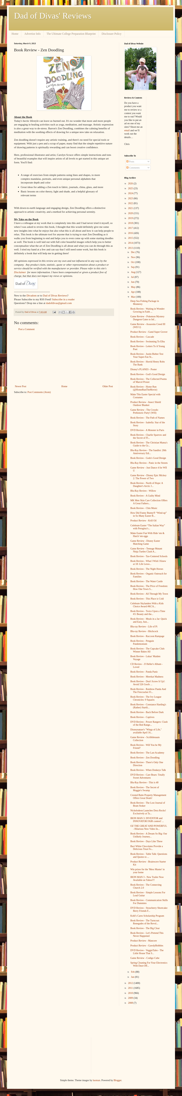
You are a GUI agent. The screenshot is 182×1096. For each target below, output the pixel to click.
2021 (131, 208)
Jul (132, 277)
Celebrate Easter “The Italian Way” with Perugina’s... (147, 527)
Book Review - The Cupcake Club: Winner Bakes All (147, 650)
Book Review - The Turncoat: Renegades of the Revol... (145, 922)
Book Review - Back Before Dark (147, 712)
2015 (131, 238)
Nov (133, 257)
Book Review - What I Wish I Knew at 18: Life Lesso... (148, 562)
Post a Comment (26, 329)
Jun (133, 282)
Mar (133, 297)
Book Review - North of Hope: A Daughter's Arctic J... (146, 484)
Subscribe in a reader (63, 299)
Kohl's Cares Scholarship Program (147, 916)
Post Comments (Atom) (39, 392)
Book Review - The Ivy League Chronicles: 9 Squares (145, 698)
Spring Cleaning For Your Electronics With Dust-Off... (148, 964)
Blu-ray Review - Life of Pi (143, 626)
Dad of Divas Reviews (55, 295)
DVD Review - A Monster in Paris (147, 430)
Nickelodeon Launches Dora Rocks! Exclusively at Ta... (148, 812)
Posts (130, 161)
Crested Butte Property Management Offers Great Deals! (148, 796)
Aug (133, 272)
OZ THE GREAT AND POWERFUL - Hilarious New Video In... (148, 827)
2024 (131, 193)
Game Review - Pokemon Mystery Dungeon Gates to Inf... (147, 318)
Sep (133, 267)
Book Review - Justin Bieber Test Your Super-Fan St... (146, 355)
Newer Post (20, 386)
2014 (131, 243)
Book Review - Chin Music (143, 508)
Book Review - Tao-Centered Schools (148, 556)
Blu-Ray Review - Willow (143, 490)
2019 (131, 218)
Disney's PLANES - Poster (143, 369)
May (133, 287)
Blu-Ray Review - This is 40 (144, 782)
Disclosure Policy (111, 33)
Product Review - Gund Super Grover (148, 332)
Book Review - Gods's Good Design (148, 458)
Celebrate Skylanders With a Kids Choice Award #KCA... (147, 605)
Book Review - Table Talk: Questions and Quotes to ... (148, 855)
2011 (131, 988)
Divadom (31, 295)
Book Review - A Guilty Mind (145, 495)
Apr (133, 292)
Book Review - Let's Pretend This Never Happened (146, 934)
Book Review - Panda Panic (144, 671)
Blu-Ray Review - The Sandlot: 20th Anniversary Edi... (148, 452)
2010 (131, 993)
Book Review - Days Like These (146, 841)
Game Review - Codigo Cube (144, 958)
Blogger (117, 1080)
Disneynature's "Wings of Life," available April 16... (146, 731)
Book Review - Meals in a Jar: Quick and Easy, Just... (148, 620)
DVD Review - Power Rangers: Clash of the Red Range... (149, 723)
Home (15, 33)
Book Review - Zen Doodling (144, 757)
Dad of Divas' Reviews (52, 15)
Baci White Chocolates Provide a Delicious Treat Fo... (146, 848)
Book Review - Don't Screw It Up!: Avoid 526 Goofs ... (147, 683)
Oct (133, 262)
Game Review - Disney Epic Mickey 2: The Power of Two (148, 477)
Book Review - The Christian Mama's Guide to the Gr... (148, 444)
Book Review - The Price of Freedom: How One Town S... (149, 587)
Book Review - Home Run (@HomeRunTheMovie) (143, 388)
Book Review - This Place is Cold (147, 598)
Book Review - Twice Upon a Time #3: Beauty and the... (147, 612)
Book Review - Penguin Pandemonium (142, 642)
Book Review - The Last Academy (147, 752)
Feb (133, 972)
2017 (131, 228)
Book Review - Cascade (142, 336)
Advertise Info (32, 33)
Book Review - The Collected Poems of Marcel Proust (148, 380)
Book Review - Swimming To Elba (147, 341)
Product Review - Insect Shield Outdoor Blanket (145, 403)
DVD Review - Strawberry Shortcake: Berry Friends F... (149, 909)
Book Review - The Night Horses (146, 569)
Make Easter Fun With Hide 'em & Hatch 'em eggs (147, 534)
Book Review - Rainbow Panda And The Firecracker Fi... (148, 690)
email (127, 130)
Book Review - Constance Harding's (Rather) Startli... (148, 706)
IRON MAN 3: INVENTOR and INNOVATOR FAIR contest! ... (147, 820)
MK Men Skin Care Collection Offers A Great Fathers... (148, 502)
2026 (131, 183)
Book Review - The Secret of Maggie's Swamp (144, 789)
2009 (131, 998)
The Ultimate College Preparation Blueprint (71, 33)
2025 (131, 188)
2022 (131, 203)
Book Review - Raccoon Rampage (147, 636)
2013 (131, 248)
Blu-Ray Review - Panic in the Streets (149, 463)
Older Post (108, 386)
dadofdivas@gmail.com (59, 303)
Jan (133, 977)
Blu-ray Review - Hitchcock (144, 631)
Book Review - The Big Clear (145, 928)
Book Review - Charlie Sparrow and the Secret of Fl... (148, 436)
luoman (96, 1080)
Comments (133, 167)
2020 (131, 213)
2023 (131, 198)
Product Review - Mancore (143, 940)
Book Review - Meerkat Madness (146, 676)
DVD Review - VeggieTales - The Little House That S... (146, 952)
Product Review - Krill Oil (143, 520)
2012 (131, 983)
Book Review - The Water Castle (146, 581)
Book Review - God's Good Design (147, 374)
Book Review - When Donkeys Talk (148, 770)
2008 (131, 1003)
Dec (133, 252)
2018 (131, 223)
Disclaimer (20, 272)
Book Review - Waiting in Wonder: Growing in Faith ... (147, 310)
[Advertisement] (64, 358)
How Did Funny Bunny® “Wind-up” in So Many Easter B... (148, 514)
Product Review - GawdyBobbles (146, 945)
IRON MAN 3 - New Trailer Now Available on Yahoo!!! (147, 878)
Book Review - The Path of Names (147, 417)
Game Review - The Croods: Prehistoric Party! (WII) (144, 411)
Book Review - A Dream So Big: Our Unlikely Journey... (148, 835)
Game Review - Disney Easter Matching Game (145, 542)
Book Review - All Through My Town (149, 593)
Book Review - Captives (142, 717)
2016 (131, 233)
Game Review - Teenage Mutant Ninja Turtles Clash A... (146, 550)
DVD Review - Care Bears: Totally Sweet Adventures (147, 776)
